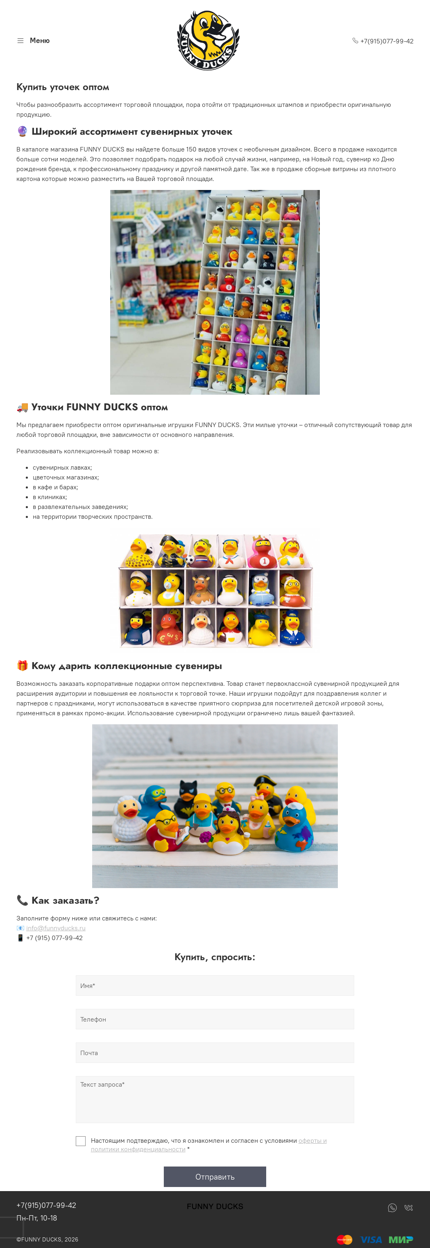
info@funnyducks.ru (56, 928)
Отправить (215, 1176)
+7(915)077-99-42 (383, 41)
